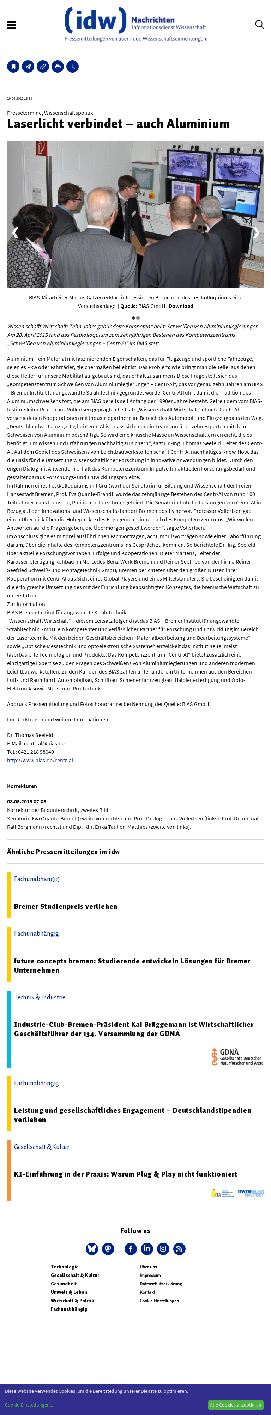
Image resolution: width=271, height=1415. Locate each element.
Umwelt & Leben (69, 1292)
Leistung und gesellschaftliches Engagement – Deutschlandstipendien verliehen (133, 1115)
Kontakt (147, 1292)
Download (181, 305)
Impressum (150, 1275)
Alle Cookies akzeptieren (235, 1405)
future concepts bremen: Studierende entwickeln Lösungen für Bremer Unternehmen (132, 965)
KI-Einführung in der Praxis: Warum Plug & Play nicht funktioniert (125, 1174)
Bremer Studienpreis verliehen (66, 906)
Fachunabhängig (69, 1309)
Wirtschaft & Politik (72, 1300)
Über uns (148, 1267)
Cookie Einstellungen (159, 1301)
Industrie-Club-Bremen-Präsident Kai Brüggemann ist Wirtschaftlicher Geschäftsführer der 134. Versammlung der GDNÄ (134, 1029)
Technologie (65, 1267)
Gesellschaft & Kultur (75, 1275)
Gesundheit (64, 1283)
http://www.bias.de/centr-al (40, 760)
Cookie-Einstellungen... (29, 1405)
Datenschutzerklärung (161, 1284)
